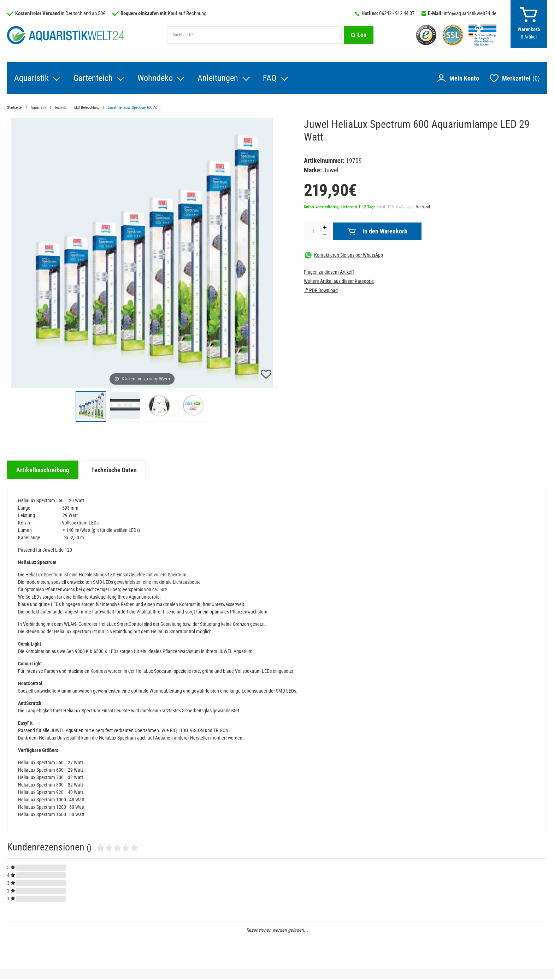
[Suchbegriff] (254, 35)
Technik (60, 107)
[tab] (42, 470)
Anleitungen (218, 78)
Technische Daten (114, 470)
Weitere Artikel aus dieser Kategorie (339, 281)
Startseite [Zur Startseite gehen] (15, 107)
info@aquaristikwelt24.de (470, 13)
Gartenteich (93, 78)
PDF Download (321, 290)
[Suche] (358, 35)
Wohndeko (155, 78)
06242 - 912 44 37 (396, 13)
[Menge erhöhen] (324, 227)
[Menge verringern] (324, 235)
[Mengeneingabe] (312, 231)
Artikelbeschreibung (42, 470)
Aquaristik (31, 78)
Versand (423, 206)
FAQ (269, 78)
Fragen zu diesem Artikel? (329, 272)
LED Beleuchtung (86, 107)
